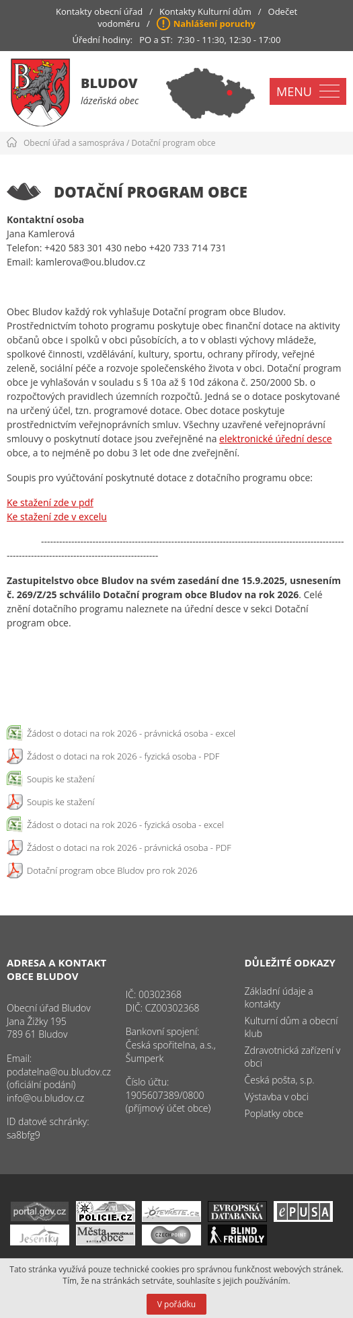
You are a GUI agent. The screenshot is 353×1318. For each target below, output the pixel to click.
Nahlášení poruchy (214, 23)
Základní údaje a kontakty (279, 997)
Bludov (109, 83)
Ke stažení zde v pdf (50, 502)
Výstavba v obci (277, 1096)
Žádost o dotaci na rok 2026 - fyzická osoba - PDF (123, 756)
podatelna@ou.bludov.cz (59, 1071)
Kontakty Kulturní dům (205, 11)
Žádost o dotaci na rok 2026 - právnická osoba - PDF (129, 847)
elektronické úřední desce (275, 438)
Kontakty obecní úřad (99, 11)
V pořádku (176, 1304)
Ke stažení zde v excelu (57, 516)
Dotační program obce (174, 143)
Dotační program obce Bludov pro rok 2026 (112, 870)
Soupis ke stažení (60, 779)
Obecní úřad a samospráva (74, 143)
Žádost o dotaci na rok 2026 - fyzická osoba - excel (125, 825)
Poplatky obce (274, 1113)
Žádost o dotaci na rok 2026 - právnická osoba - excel (131, 733)
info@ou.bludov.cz (45, 1098)
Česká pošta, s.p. (280, 1079)
